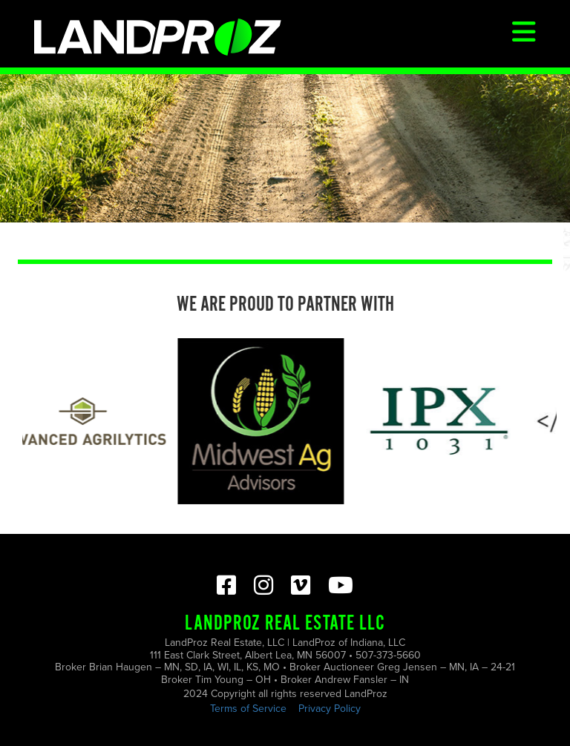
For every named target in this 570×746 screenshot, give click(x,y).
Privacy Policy (329, 708)
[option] (263, 421)
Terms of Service (248, 708)
